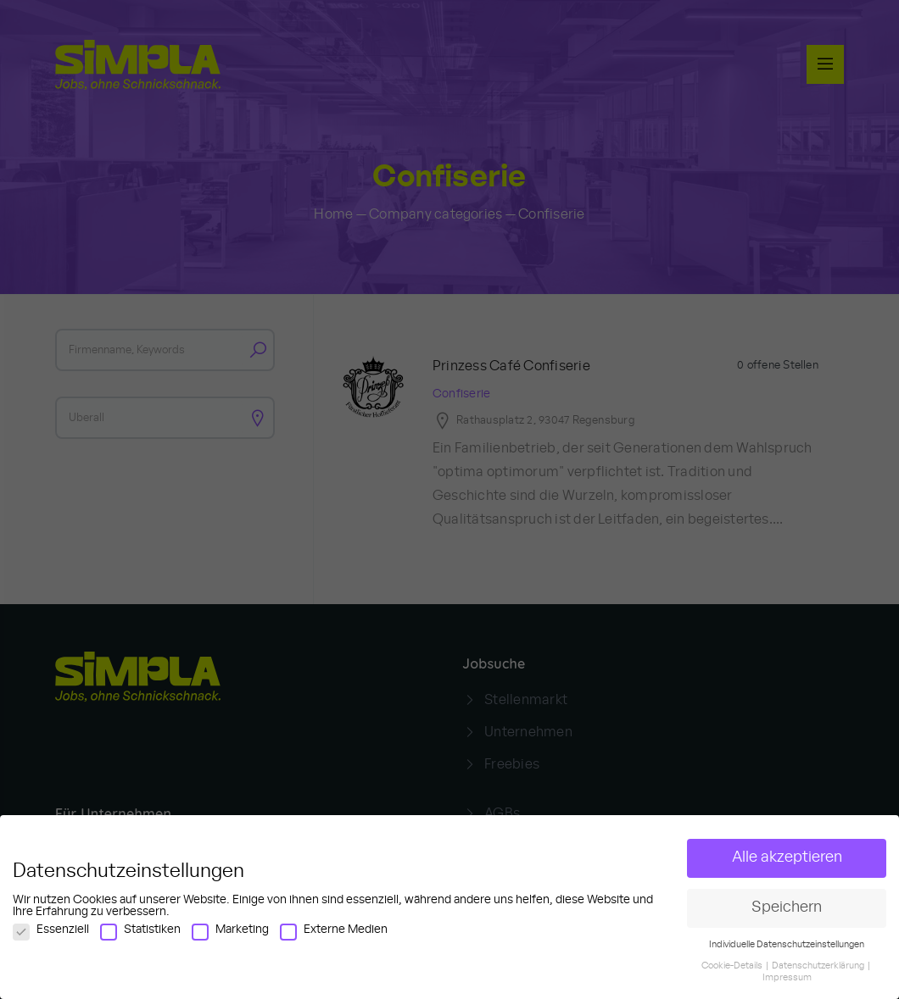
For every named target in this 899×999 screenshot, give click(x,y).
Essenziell (51, 936)
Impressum (787, 985)
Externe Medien (334, 936)
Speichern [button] (786, 915)
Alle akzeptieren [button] (787, 865)
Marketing (230, 936)
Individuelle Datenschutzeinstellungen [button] (786, 952)
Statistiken (140, 936)
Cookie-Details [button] (732, 972)
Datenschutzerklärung (819, 972)
